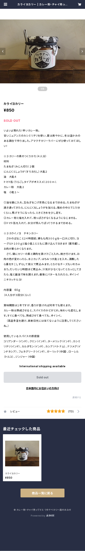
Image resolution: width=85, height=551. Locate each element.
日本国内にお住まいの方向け (42, 388)
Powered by (42, 515)
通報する (76, 397)
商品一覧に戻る (42, 493)
